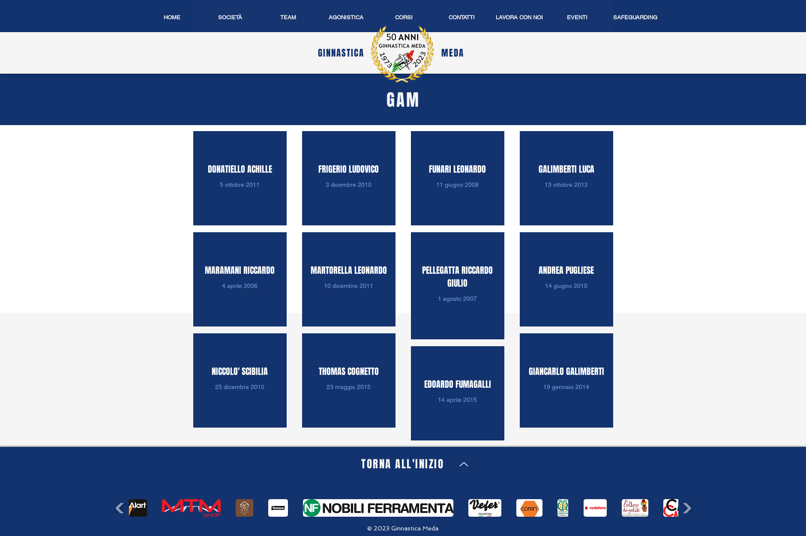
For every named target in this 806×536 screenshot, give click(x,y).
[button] (346, 17)
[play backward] (121, 508)
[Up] (463, 464)
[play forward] (685, 508)
